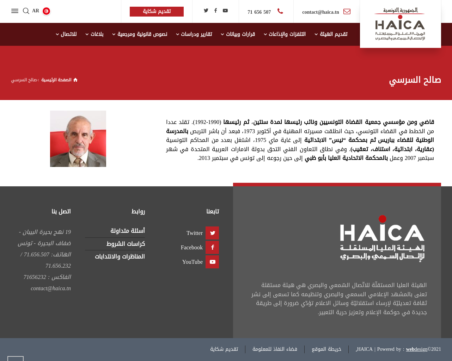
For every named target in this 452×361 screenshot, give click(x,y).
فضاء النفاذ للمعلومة (274, 349)
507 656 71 (260, 12)
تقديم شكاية (224, 349)
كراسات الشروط (125, 243)
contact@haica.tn (320, 12)
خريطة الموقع (326, 349)
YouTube (192, 261)
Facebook (192, 247)
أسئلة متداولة (127, 230)
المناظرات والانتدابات (120, 256)
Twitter (195, 233)
